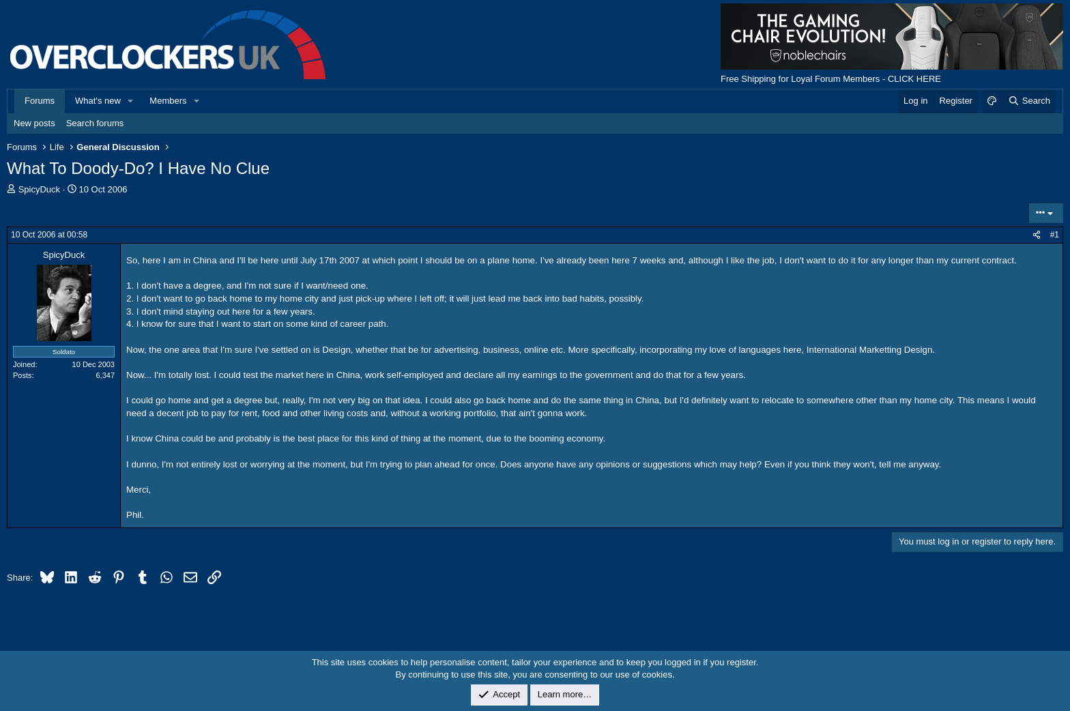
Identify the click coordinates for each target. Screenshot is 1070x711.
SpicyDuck (39, 189)
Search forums (95, 123)
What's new (98, 101)
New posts (34, 123)
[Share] (1036, 235)
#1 (1054, 235)
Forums (40, 101)
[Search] (1029, 101)
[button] (131, 101)
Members (167, 101)
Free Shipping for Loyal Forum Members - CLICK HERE (831, 79)
